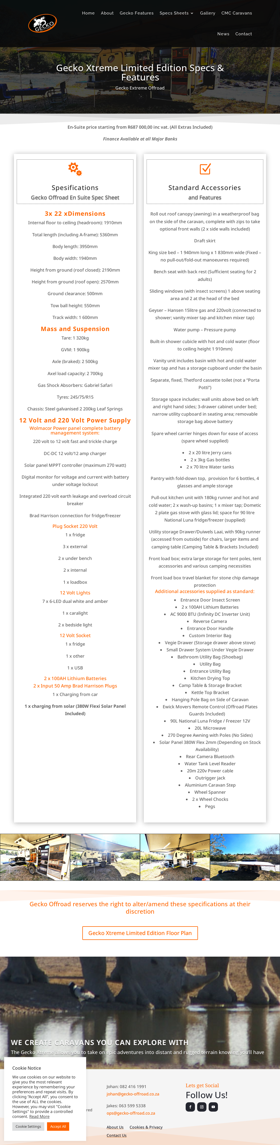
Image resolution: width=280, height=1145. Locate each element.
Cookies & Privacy (146, 1127)
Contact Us (117, 1136)
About (107, 13)
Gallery (207, 13)
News (223, 33)
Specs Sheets (174, 13)
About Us (115, 1127)
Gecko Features (137, 13)
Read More (39, 1116)
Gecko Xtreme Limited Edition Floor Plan (140, 933)
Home (88, 13)
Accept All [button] (58, 1126)
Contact (243, 33)
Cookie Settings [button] (28, 1126)
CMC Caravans (236, 13)
